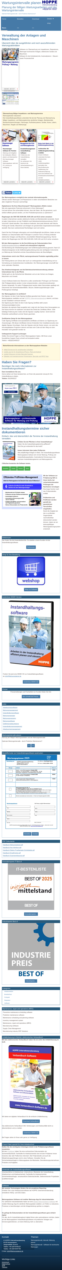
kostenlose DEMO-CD (31, 682)
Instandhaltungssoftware (11, 713)
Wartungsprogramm (9, 718)
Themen (4, 1267)
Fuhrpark (7, 997)
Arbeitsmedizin (8, 991)
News (4, 28)
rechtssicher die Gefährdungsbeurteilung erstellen (46, 151)
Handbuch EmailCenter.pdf (12, 853)
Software (7, 1003)
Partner (20, 468)
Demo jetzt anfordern (9, 89)
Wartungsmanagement (10, 710)
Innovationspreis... (31, 914)
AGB (3, 1265)
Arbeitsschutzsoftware (10, 707)
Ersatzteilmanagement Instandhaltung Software (28, 151)
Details (13, 468)
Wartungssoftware (9, 721)
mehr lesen (9, 182)
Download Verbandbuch (31, 1121)
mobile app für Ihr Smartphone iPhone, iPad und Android (22, 352)
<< (18, 28)
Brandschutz (8, 994)
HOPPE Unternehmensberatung (35, 298)
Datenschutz (6, 1264)
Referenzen (31, 547)
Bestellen (20, 19)
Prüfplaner (11, 1151)
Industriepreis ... (31, 981)
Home (4, 19)
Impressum (5, 1262)
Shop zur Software (31, 589)
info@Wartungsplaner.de (13, 676)
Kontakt (35, 834)
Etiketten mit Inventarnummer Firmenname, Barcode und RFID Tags (26, 356)
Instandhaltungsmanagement (12, 726)
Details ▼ (50, 19)
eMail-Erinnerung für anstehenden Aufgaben (18, 349)
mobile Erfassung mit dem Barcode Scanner (18, 354)
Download (35, 19)
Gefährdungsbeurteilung (10, 245)
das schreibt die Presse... (31, 696)
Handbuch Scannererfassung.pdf (14, 855)
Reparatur (7, 1000)
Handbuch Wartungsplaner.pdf (13, 845)
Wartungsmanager (9, 715)
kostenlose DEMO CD (31, 1133)
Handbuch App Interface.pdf (12, 847)
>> (33, 28)
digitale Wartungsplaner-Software (44, 1201)
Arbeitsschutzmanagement (11, 729)
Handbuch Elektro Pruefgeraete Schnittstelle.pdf (19, 850)
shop (49, 23)
